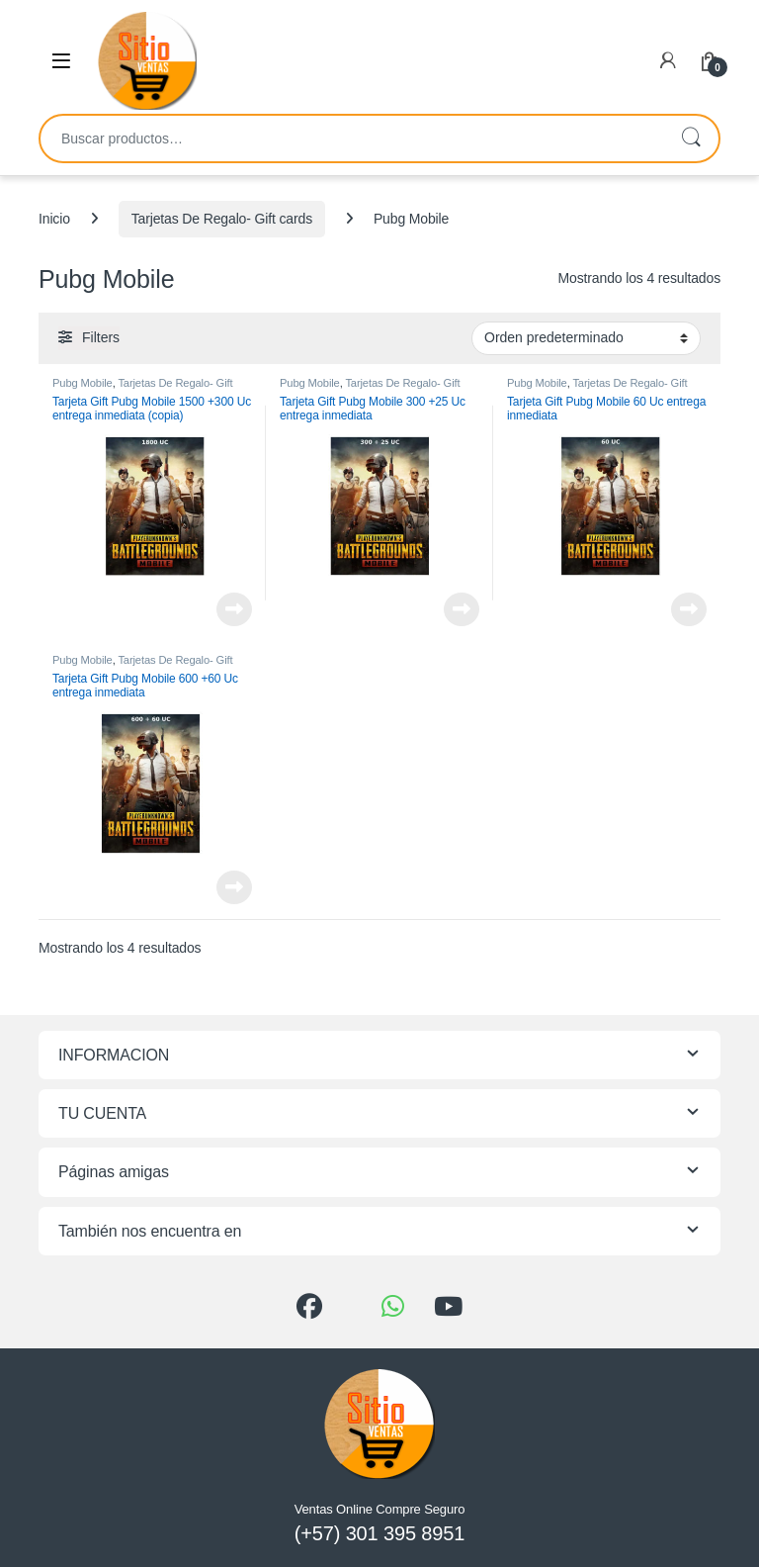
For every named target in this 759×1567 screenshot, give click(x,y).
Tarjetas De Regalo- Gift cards (221, 219)
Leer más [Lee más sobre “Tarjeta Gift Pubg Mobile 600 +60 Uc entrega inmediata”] (234, 887)
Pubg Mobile (82, 383)
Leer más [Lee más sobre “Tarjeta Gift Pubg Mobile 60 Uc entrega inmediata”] (689, 609)
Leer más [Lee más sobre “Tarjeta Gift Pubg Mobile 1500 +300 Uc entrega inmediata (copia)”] (234, 609)
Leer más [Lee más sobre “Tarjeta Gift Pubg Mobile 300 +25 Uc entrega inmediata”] (461, 609)
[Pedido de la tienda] (586, 338)
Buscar (690, 138)
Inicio (54, 219)
